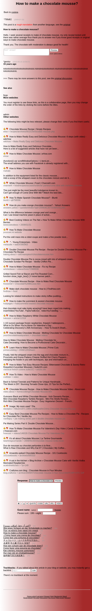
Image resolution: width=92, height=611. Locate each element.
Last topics (40, 601)
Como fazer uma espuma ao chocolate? (22, 553)
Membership (58, 601)
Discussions (43, 602)
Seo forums (51, 602)
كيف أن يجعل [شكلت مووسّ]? (17, 530)
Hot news (36, 602)
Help (52, 601)
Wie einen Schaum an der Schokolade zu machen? (27, 533)
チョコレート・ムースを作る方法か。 (21, 545)
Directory (67, 602)
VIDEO (59, 508)
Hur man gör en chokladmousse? (19, 558)
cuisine (14, 12)
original (66, 25)
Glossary (46, 601)
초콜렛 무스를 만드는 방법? (16, 548)
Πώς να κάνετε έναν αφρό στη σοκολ (20, 535)
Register (58, 515)
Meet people (60, 602)
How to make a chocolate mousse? (20, 538)
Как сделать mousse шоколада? (19, 555)
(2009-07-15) (19, 20)
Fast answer (29, 53)
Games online (31, 601)
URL (46, 508)
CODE (40, 508)
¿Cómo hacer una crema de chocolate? (22, 540)
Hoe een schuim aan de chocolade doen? (23, 550)
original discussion (63, 80)
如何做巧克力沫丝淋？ (14, 560)
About (64, 601)
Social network (28, 602)
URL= (52, 508)
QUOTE (32, 508)
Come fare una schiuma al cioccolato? (21, 542)
